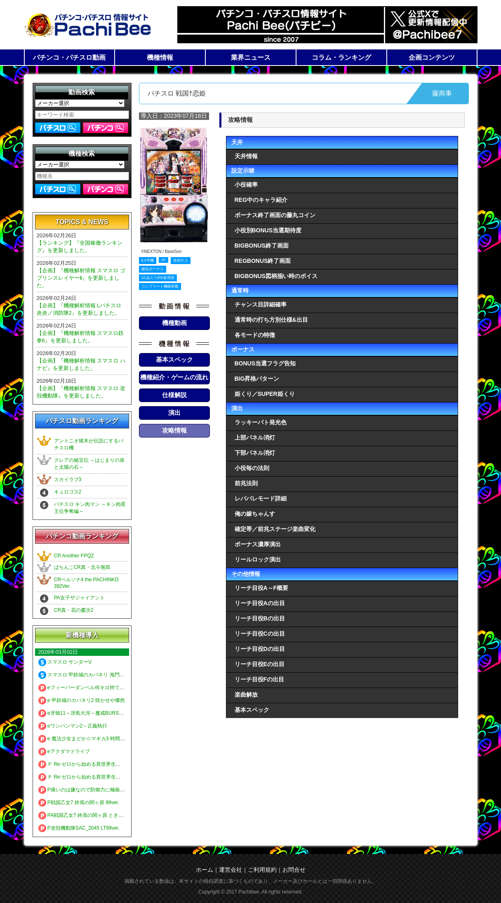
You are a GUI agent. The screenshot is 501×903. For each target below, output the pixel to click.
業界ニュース (250, 57)
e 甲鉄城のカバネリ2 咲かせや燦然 (81, 700)
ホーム (204, 869)
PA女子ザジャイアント (79, 598)
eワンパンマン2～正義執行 (73, 726)
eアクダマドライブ (64, 751)
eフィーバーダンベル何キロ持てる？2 (85, 687)
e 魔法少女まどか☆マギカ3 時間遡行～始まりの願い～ (103, 739)
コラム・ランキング (341, 57)
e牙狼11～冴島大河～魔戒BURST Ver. (85, 713)
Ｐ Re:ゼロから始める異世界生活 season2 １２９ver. (101, 777)
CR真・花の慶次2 (74, 610)
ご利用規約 (262, 869)
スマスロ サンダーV (65, 662)
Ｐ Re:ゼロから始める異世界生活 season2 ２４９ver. (101, 764)
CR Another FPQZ (74, 556)
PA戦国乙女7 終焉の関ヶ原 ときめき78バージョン (98, 815)
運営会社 (230, 869)
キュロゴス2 (68, 492)
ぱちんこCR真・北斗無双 (82, 567)
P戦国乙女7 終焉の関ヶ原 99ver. (78, 802)
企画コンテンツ (432, 57)
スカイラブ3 (68, 479)
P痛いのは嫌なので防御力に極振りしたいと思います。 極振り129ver (119, 790)
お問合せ (294, 869)
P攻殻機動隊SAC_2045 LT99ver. (79, 828)
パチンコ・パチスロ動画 (69, 57)
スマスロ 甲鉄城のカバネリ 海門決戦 (83, 675)
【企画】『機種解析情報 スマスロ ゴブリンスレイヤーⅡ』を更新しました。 (81, 277)
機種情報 (160, 57)
